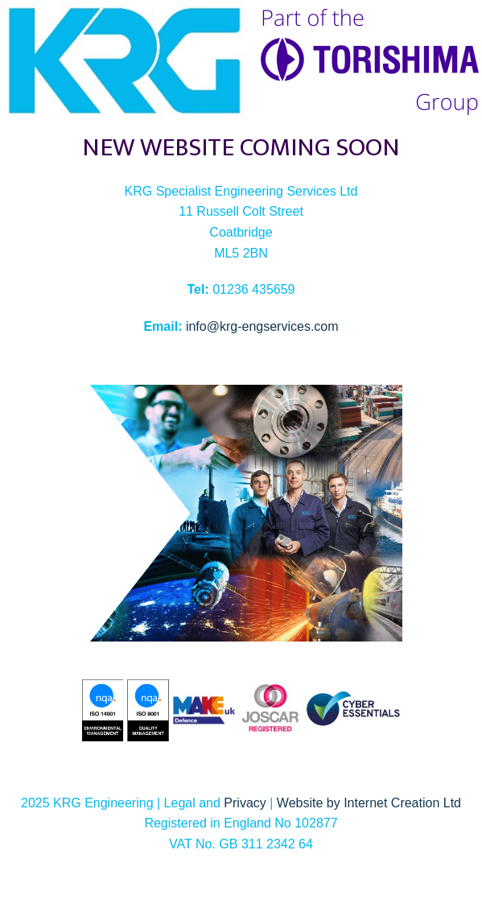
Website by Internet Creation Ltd (369, 803)
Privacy (245, 803)
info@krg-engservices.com (262, 326)
